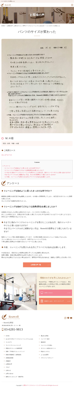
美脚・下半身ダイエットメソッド (15, 351)
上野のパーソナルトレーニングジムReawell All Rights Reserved (40, 385)
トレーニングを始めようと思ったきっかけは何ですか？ (22, 168)
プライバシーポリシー (47, 358)
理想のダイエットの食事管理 (14, 348)
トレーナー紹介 (45, 339)
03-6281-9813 (13, 329)
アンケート (6, 166)
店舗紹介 (8, 361)
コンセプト (9, 342)
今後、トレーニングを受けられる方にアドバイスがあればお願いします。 (28, 177)
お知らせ (8, 370)
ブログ (8, 367)
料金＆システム (45, 351)
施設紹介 (43, 342)
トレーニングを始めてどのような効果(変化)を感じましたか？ (24, 170)
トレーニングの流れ (46, 345)
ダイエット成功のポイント (48, 348)
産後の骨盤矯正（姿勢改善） (14, 354)
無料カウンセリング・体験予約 (14, 376)
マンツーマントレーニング (13, 345)
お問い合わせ (9, 373)
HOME (7, 335)
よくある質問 (44, 354)
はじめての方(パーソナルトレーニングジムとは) (19, 339)
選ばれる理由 (44, 335)
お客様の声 (9, 364)
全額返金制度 (9, 358)
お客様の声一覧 (36, 265)
